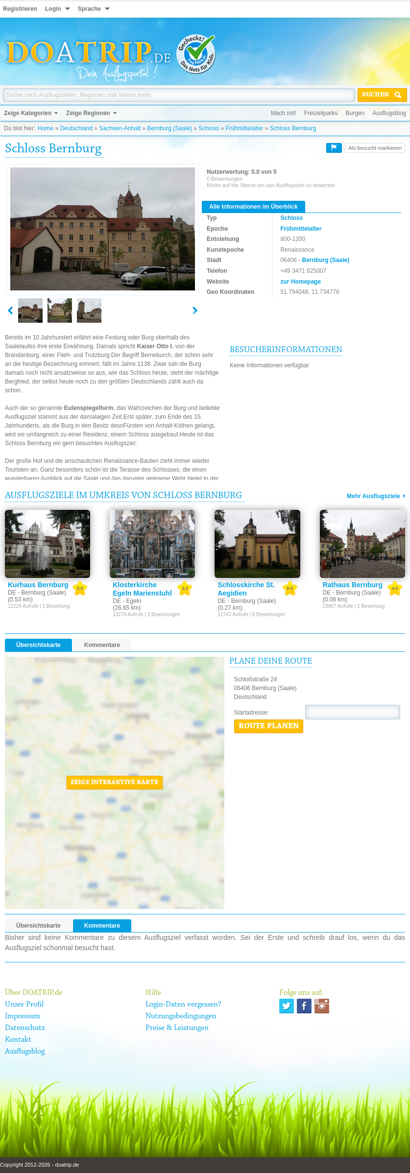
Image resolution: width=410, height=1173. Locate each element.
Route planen (269, 726)
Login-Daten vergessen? (183, 1004)
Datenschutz (25, 1028)
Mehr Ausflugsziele (373, 496)
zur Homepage (300, 281)
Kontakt (18, 1040)
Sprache (89, 8)
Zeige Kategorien (27, 113)
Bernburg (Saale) (169, 128)
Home (45, 128)
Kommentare (102, 645)
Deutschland (76, 128)
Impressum (22, 1016)
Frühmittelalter (245, 128)
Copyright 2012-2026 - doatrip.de (39, 1165)
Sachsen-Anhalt (120, 128)
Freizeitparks (321, 113)
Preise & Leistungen (177, 1028)
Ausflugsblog (389, 113)
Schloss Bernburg (293, 128)
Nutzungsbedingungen (181, 1016)
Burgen (355, 113)
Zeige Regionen (88, 113)
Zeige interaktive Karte (114, 782)
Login (53, 8)
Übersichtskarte (38, 645)
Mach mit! (283, 113)
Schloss (208, 128)
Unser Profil (24, 1004)
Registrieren (20, 8)
